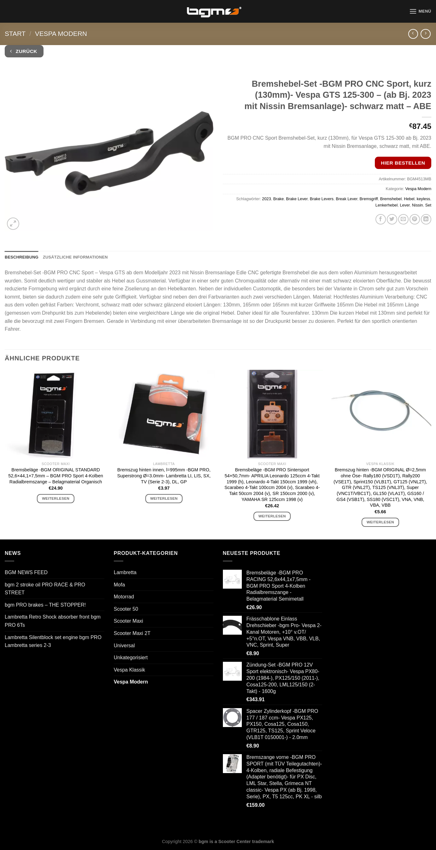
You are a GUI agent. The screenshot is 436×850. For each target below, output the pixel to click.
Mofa (119, 584)
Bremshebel (391, 198)
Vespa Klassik (129, 669)
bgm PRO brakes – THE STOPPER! (45, 605)
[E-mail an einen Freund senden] (403, 219)
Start (15, 33)
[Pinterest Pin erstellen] (415, 219)
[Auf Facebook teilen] (380, 219)
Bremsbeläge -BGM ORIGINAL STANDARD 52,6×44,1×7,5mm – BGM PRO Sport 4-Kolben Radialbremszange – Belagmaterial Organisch (55, 475)
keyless (423, 198)
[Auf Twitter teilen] (392, 219)
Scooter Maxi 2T (132, 633)
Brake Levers (322, 198)
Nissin (417, 205)
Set (428, 205)
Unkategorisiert (131, 657)
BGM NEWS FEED (26, 572)
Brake (278, 198)
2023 (266, 198)
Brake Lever (296, 198)
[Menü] (420, 11)
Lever (405, 205)
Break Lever (346, 198)
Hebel (409, 198)
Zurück (23, 51)
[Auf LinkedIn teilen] (426, 219)
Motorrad (124, 596)
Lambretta (125, 572)
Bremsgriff (369, 198)
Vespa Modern (61, 33)
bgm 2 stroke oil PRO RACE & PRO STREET (45, 589)
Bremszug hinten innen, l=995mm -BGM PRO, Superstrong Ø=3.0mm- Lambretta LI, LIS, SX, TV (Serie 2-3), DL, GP (164, 475)
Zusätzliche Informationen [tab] (75, 257)
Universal (124, 645)
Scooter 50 (126, 609)
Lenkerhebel (386, 205)
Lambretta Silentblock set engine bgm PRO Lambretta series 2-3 (53, 641)
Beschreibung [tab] (21, 257)
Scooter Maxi (128, 621)
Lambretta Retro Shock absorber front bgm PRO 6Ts (53, 621)
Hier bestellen (403, 163)
